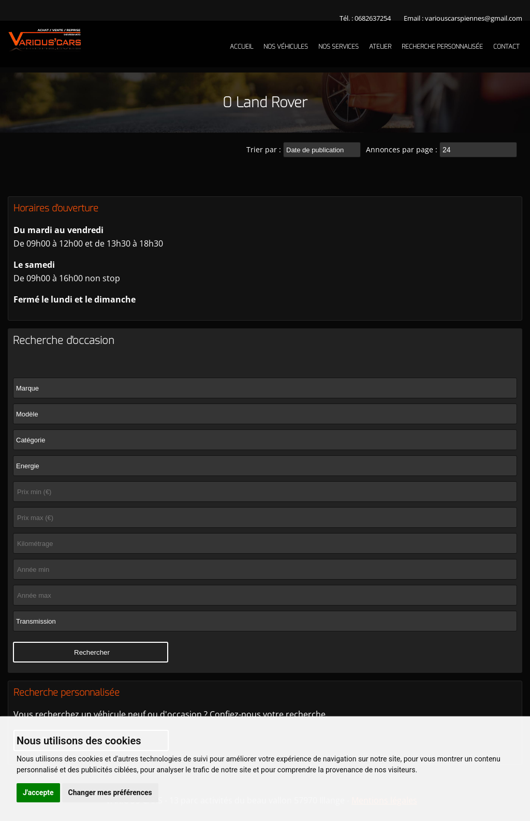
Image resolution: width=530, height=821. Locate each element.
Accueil (241, 46)
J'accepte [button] (38, 792)
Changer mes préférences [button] (110, 792)
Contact (506, 46)
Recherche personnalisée (442, 46)
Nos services (338, 46)
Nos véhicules (285, 46)
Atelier (380, 46)
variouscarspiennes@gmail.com (473, 18)
